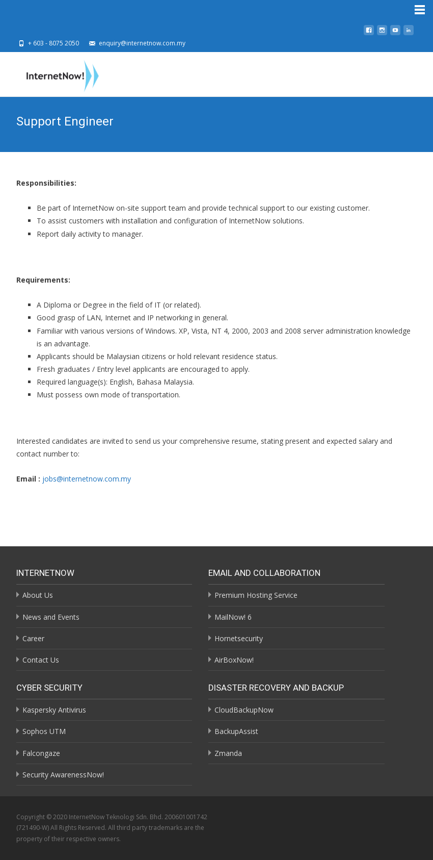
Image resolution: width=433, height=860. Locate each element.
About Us (37, 595)
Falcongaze (41, 753)
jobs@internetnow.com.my (86, 479)
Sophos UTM (44, 731)
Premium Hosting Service (255, 595)
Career (33, 638)
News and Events (50, 617)
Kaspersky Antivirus (54, 710)
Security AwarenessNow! (63, 774)
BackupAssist (236, 731)
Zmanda (228, 753)
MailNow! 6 (233, 617)
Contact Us (40, 660)
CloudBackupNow (244, 710)
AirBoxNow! (234, 660)
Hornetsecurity (238, 638)
